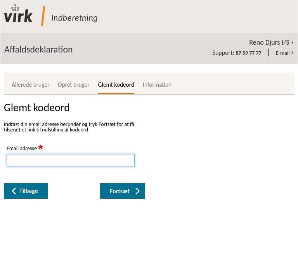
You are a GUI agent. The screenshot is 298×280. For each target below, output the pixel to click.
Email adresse (25, 148)
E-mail (285, 53)
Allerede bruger (30, 84)
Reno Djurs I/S (271, 42)
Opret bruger (73, 84)
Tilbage (28, 190)
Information (157, 84)
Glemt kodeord (116, 84)
